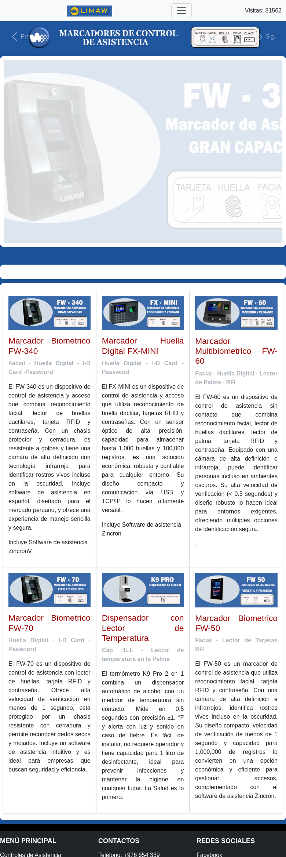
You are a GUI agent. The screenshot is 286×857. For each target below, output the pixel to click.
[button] (21, 36)
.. (6, 10)
